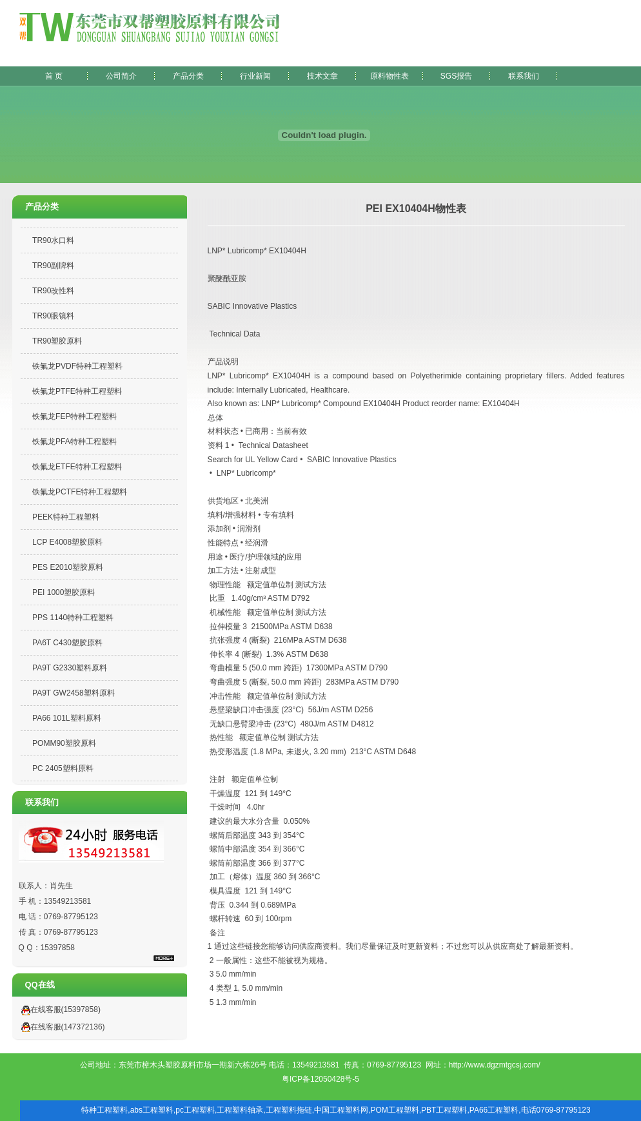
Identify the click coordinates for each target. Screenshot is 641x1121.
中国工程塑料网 (341, 1110)
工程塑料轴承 (240, 1110)
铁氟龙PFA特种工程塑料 (74, 441)
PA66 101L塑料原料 (66, 718)
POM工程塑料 (394, 1110)
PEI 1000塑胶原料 (63, 592)
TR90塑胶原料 (57, 341)
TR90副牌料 (53, 265)
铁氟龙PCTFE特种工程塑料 (79, 491)
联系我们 (523, 76)
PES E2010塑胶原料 (67, 567)
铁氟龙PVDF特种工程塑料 (77, 366)
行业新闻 (255, 76)
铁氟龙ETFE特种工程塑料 (77, 466)
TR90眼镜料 (53, 315)
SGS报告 (456, 76)
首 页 (54, 76)
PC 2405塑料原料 (63, 768)
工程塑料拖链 (289, 1110)
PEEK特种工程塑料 (65, 517)
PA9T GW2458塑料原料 (73, 692)
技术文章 (322, 76)
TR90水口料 (53, 240)
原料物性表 (389, 76)
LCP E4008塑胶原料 (67, 542)
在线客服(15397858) (58, 1009)
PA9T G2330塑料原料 (69, 667)
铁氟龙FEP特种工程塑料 (74, 416)
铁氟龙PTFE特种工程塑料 (77, 391)
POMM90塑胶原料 (64, 743)
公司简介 (121, 76)
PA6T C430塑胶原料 (67, 642)
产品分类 (188, 76)
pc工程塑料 (195, 1110)
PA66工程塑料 (493, 1110)
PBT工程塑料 (444, 1110)
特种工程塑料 (104, 1110)
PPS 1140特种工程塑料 (72, 617)
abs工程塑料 (151, 1110)
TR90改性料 (53, 290)
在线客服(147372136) (60, 1026)
